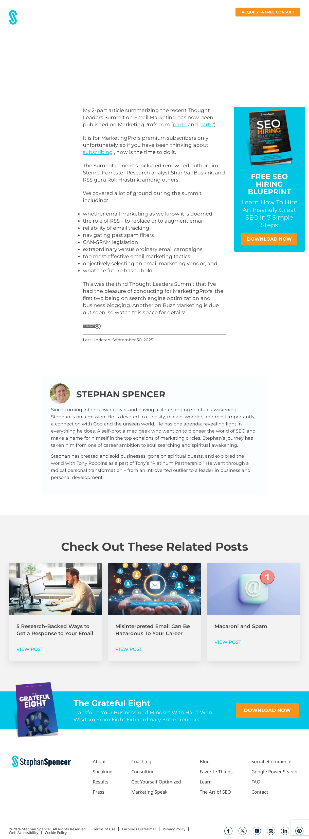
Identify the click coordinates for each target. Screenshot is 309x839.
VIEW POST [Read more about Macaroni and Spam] (227, 642)
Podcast (186, 22)
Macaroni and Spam (240, 626)
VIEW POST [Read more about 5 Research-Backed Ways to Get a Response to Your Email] (29, 649)
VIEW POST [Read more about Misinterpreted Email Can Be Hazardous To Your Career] (128, 649)
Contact (292, 22)
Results (111, 22)
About (93, 22)
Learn (250, 22)
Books (271, 22)
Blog (206, 22)
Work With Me (155, 22)
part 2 (206, 124)
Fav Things (226, 22)
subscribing (98, 152)
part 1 (180, 124)
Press (128, 22)
